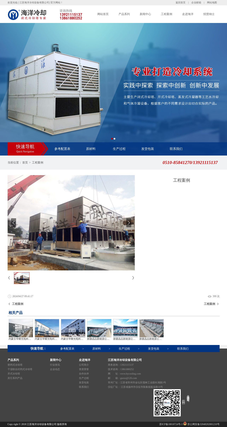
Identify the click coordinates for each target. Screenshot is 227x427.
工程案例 (166, 14)
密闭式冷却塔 (15, 365)
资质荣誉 (84, 369)
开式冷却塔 (14, 373)
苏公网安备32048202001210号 (201, 424)
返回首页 (180, 2)
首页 (25, 162)
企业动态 (55, 369)
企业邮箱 (196, 2)
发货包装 (147, 149)
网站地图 (212, 2)
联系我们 (176, 149)
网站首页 (103, 14)
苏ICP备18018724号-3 (170, 424)
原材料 (91, 149)
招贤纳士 (209, 14)
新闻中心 (145, 14)
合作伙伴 (84, 373)
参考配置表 (62, 149)
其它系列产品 (15, 378)
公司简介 (84, 365)
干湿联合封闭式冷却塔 (20, 369)
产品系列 (124, 14)
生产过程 (119, 149)
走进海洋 (187, 14)
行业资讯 (55, 365)
